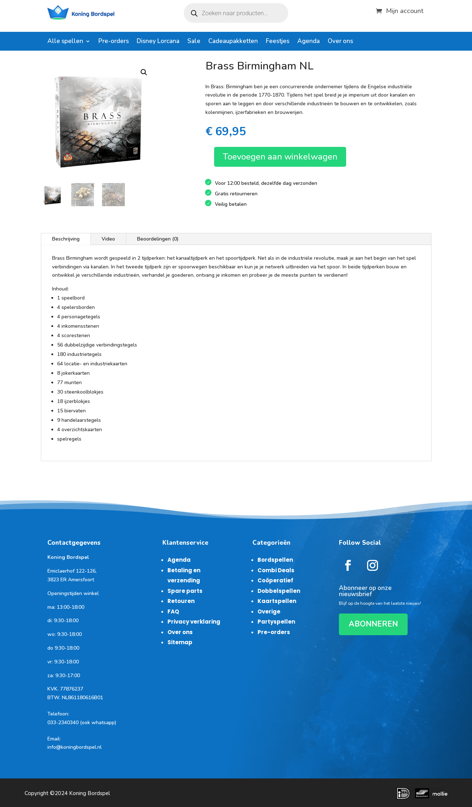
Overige (269, 611)
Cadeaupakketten (233, 42)
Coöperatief (275, 580)
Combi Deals (276, 570)
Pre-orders (113, 42)
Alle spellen (65, 42)
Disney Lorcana (158, 42)
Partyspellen (276, 621)
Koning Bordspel (89, 793)
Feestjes (277, 42)
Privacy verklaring (193, 621)
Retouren (181, 601)
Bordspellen (275, 560)
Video (108, 238)
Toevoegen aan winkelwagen (280, 156)
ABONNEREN (373, 624)
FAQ (173, 611)
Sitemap (179, 642)
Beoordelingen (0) (158, 238)
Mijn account (405, 10)
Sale (193, 42)
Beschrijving (66, 238)
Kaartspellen (277, 601)
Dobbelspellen (279, 591)
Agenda (308, 42)
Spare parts (185, 591)
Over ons (340, 42)
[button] (143, 72)
